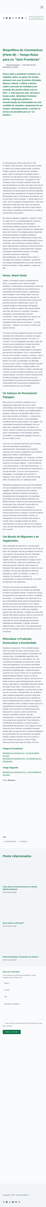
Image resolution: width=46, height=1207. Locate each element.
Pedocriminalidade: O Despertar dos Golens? (21, 957)
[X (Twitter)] (6, 18)
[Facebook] (19, 18)
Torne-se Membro (36, 18)
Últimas (15, 67)
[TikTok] (13, 18)
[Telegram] (3, 18)
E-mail (7, 990)
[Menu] (42, 7)
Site (5, 996)
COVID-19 (23, 841)
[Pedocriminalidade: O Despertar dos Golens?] (23, 942)
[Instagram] (22, 18)
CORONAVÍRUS (10, 841)
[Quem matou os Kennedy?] (23, 908)
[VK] (16, 18)
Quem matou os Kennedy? (13, 923)
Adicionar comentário (12, 1004)
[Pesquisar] (26, 18)
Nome (7, 983)
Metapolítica (7, 67)
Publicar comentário (12, 1032)
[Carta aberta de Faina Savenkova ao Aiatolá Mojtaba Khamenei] (23, 871)
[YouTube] (10, 18)
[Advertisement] (23, 807)
